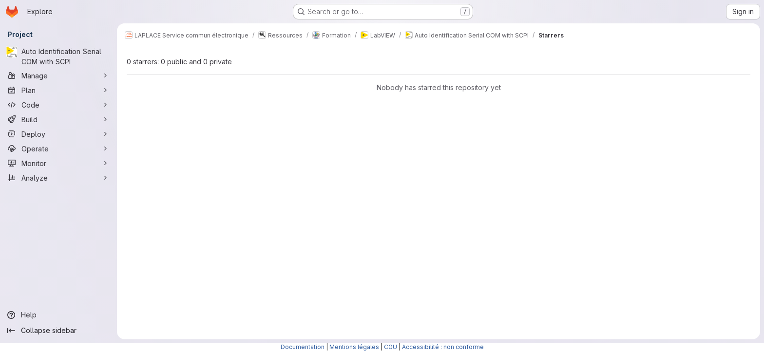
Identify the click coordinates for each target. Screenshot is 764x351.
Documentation (303, 347)
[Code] (58, 104)
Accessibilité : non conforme (443, 347)
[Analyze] (58, 178)
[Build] (58, 119)
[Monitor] (58, 163)
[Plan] (58, 90)
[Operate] (58, 148)
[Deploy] (58, 134)
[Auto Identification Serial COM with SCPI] (58, 56)
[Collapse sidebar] (58, 330)
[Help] (58, 315)
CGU (390, 347)
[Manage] (58, 75)
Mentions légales (354, 347)
